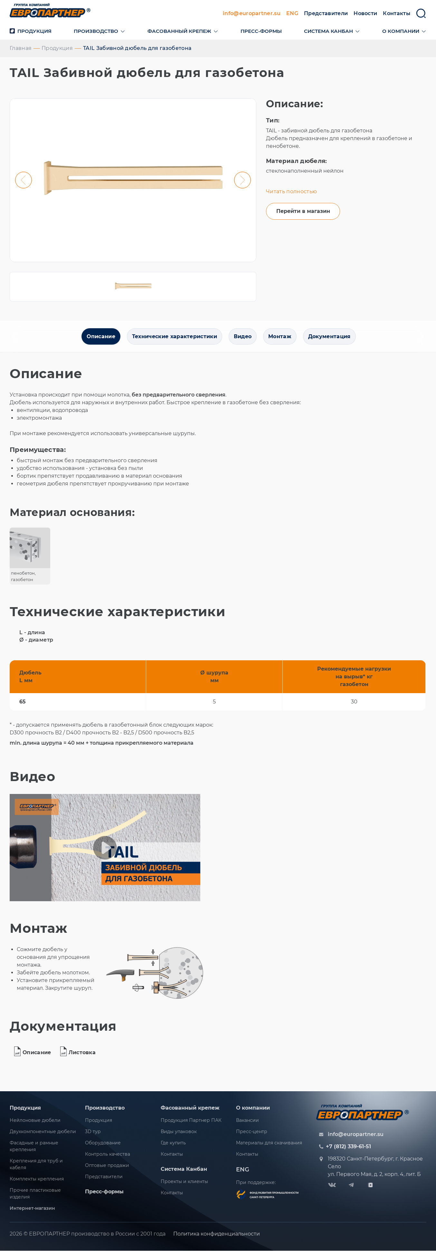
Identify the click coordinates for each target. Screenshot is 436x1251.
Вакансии (247, 1121)
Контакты (396, 14)
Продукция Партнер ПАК (191, 1121)
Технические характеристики (173, 338)
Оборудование (103, 1144)
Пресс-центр (251, 1133)
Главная (20, 49)
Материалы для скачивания (269, 1144)
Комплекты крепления (37, 1180)
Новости (365, 14)
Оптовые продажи (107, 1167)
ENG (292, 14)
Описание (99, 338)
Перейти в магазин (303, 212)
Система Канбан (184, 1170)
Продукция (31, 32)
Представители (326, 14)
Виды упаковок (179, 1133)
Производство (96, 32)
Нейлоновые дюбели (35, 1121)
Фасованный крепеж (179, 32)
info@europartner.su (251, 14)
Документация (330, 338)
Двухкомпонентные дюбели (43, 1133)
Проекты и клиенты (184, 1183)
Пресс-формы (261, 32)
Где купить (173, 1144)
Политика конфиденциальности (216, 1235)
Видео (243, 338)
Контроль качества (107, 1155)
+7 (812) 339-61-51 (348, 1148)
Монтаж (280, 338)
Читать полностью (291, 192)
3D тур (93, 1133)
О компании (400, 32)
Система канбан (328, 32)
